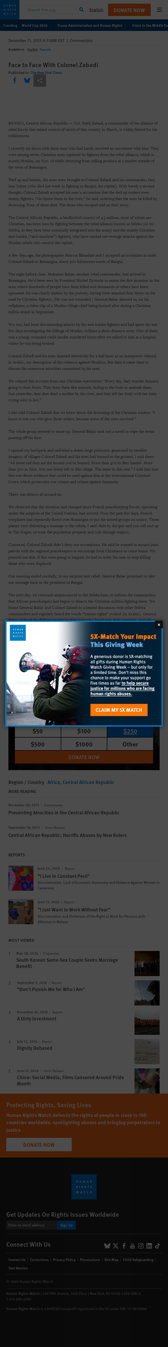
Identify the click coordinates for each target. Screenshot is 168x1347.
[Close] (159, 624)
